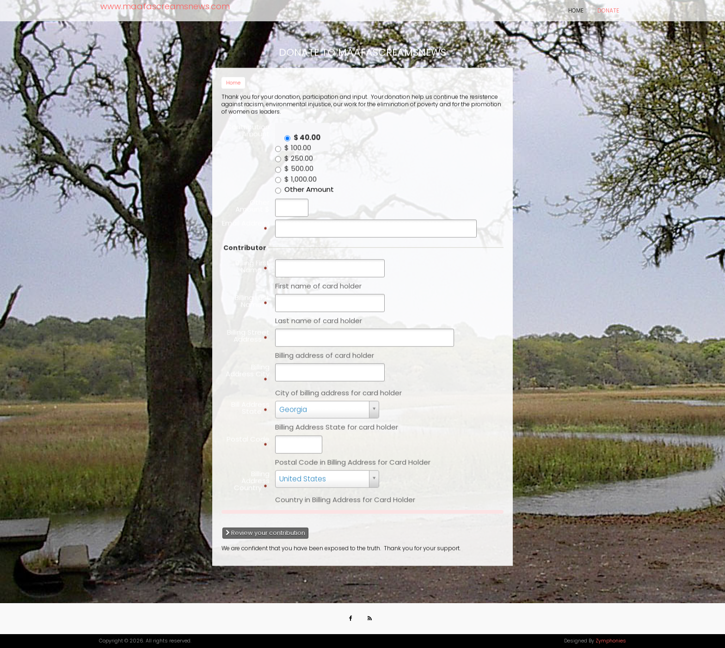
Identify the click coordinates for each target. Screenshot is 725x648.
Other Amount (309, 185)
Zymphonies (611, 640)
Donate (608, 10)
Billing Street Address (248, 331)
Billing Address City (248, 370)
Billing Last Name (252, 297)
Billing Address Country (252, 476)
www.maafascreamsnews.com (165, 6)
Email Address (246, 222)
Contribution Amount (248, 125)
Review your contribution (265, 529)
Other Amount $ (252, 201)
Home (576, 10)
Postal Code (248, 438)
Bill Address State (250, 403)
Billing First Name (252, 261)
